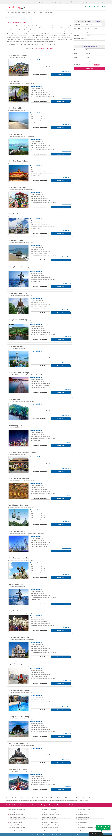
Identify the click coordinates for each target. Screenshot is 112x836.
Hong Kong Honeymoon (53, 2)
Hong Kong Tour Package (18, 55)
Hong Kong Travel (65, 2)
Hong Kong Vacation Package (19, 683)
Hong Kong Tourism (16, 212)
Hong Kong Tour (41, 2)
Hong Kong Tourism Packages (83, 809)
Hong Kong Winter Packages (82, 821)
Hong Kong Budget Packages (16, 803)
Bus (41, 12)
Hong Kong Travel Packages (82, 811)
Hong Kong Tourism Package (19, 631)
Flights (35, 12)
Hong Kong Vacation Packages (83, 816)
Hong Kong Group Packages (49, 801)
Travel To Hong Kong (16, 578)
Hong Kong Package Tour (18, 526)
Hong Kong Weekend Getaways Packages (86, 819)
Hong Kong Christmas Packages (17, 809)
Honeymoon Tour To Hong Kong (20, 317)
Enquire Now (61, 74)
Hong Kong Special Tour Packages (50, 821)
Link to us (60, 830)
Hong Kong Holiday (30, 2)
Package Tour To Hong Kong (19, 709)
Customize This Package (41, 74)
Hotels (29, 12)
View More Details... (67, 71)
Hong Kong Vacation (76, 2)
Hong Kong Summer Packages (83, 803)
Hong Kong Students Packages (83, 801)
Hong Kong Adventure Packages (17, 801)
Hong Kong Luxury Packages (49, 809)
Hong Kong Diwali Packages (16, 816)
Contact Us (49, 830)
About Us (31, 830)
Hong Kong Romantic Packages (50, 819)
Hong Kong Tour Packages (18, 12)
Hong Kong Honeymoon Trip (19, 474)
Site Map (55, 830)
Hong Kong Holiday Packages (49, 803)
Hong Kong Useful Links (69, 796)
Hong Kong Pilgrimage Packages (50, 814)
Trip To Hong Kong (15, 657)
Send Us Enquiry (48, 12)
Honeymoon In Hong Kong (18, 290)
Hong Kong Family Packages (16, 821)
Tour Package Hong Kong (18, 762)
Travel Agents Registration (40, 830)
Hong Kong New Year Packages (50, 811)
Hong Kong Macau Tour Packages (51, 826)
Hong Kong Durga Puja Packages (17, 819)
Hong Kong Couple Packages (16, 814)
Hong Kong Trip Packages (82, 814)
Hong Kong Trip (87, 2)
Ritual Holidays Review (77, 830)
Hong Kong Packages (99, 2)
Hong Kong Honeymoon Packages (50, 806)
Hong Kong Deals (24, 796)
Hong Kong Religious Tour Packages (51, 816)
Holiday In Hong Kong (16, 238)
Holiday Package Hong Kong (19, 264)
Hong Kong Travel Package (18, 160)
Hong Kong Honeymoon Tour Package (22, 448)
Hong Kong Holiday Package (19, 369)
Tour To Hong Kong (16, 421)
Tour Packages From (54, 796)
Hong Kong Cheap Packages (16, 806)
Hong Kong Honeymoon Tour (19, 552)
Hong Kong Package (16, 133)
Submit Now (89, 68)
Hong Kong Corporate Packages (17, 811)
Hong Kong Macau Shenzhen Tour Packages (71, 826)
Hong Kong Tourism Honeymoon (20, 605)
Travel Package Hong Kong (18, 500)
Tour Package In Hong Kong (19, 735)
